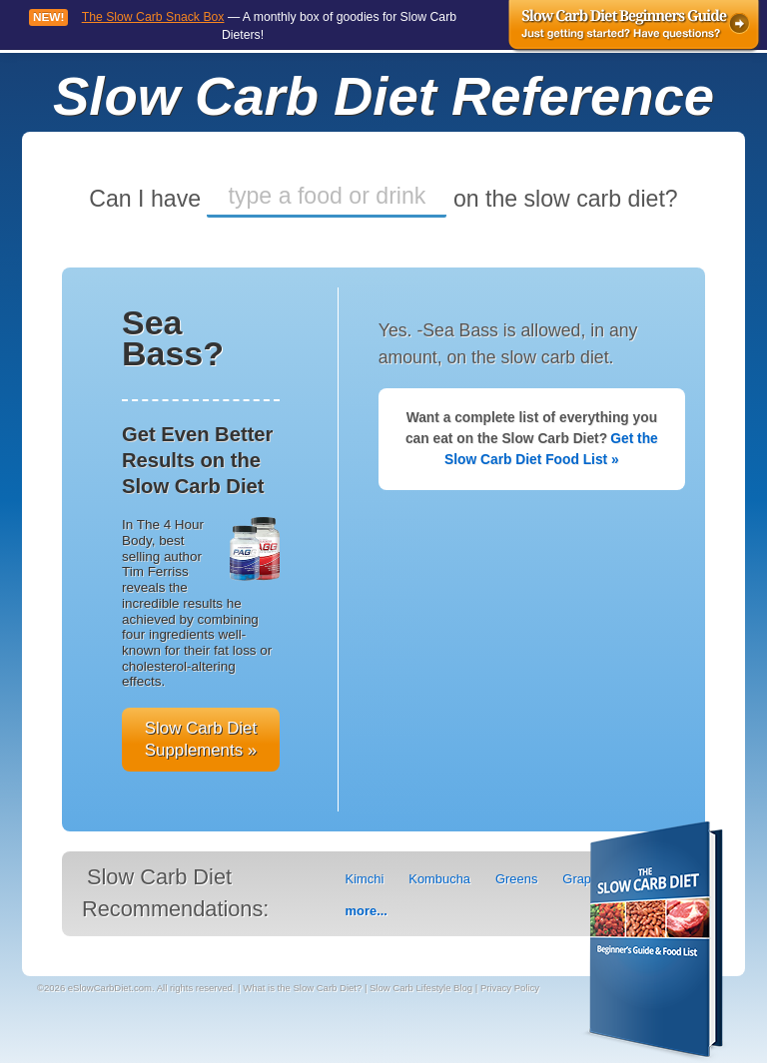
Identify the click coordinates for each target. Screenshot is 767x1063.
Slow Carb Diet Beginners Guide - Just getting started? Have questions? (634, 27)
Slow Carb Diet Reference (383, 96)
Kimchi (365, 878)
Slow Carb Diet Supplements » (201, 739)
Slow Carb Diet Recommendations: (175, 893)
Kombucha (439, 878)
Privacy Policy (509, 987)
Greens (516, 878)
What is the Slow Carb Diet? (302, 987)
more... (366, 910)
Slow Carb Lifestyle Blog (421, 987)
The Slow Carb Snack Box (153, 17)
